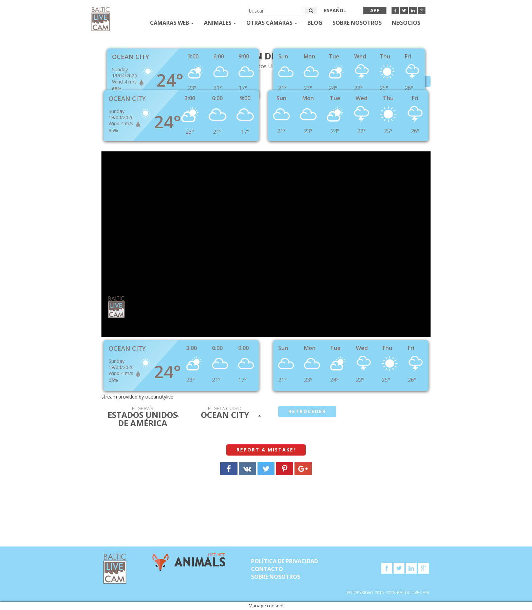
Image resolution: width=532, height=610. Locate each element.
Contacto (267, 569)
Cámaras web (172, 22)
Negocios (406, 22)
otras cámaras (271, 22)
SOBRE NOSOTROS (357, 22)
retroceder (307, 411)
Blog (314, 22)
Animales (220, 22)
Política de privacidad (284, 561)
